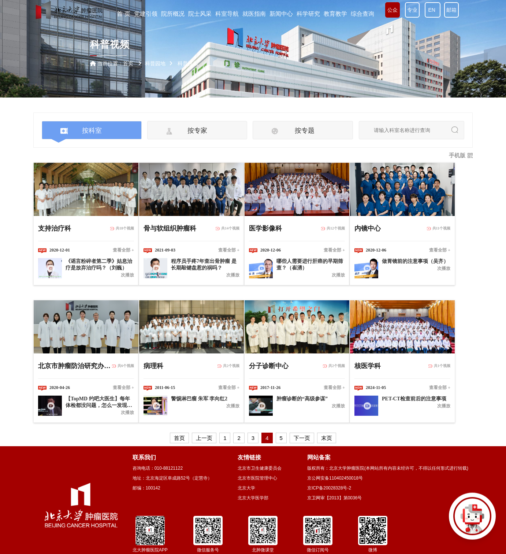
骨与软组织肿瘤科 (170, 228)
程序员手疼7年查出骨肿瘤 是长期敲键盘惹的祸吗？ (204, 264)
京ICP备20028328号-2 (329, 488)
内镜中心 (367, 228)
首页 (128, 63)
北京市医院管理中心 (257, 478)
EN (432, 10)
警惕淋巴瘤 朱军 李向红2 (199, 398)
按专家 (197, 130)
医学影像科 (265, 228)
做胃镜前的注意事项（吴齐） (415, 261)
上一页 (204, 438)
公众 (392, 10)
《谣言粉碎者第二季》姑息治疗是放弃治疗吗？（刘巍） (99, 264)
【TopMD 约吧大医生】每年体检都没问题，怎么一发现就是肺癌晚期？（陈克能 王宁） (100, 402)
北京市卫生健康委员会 (260, 468)
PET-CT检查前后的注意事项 (414, 398)
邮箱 (451, 10)
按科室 (92, 130)
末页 (326, 438)
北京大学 (246, 488)
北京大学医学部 (253, 497)
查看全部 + (123, 250)
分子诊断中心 (269, 366)
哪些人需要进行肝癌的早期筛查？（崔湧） (309, 264)
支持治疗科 (54, 228)
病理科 (153, 366)
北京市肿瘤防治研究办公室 (75, 366)
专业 (412, 10)
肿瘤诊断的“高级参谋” (302, 398)
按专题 (305, 130)
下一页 (302, 438)
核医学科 (367, 366)
